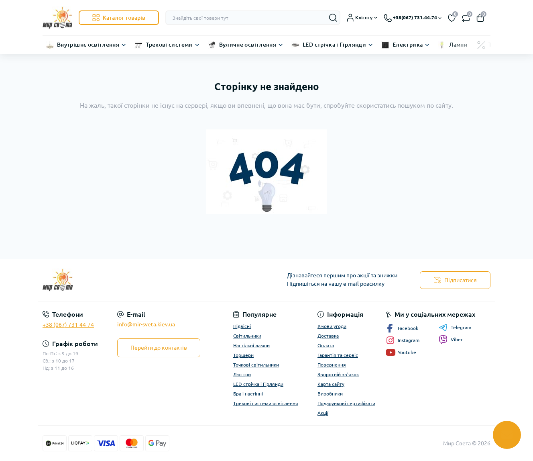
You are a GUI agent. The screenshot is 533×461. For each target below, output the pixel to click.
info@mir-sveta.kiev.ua (146, 324)
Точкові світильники (256, 364)
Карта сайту (330, 384)
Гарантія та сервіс (337, 355)
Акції (322, 413)
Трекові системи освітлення (265, 403)
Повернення (331, 364)
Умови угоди (331, 326)
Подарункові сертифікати (346, 403)
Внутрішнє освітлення (88, 44)
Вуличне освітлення (247, 44)
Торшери (243, 355)
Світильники (247, 335)
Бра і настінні (248, 393)
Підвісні (242, 326)
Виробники (330, 393)
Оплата (325, 345)
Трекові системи (169, 44)
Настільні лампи (251, 345)
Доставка (328, 335)
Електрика (408, 44)
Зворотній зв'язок (338, 374)
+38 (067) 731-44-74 (68, 325)
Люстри (242, 374)
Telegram (455, 327)
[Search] (333, 18)
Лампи (458, 44)
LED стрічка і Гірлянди (334, 44)
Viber (451, 339)
